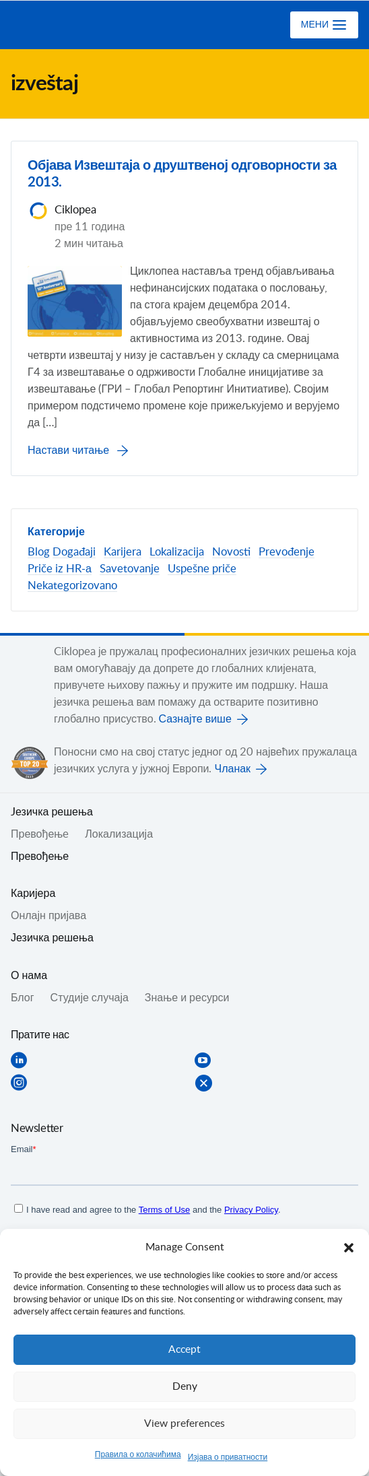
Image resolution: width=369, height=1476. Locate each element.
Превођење (40, 856)
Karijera (122, 552)
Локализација (119, 834)
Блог (22, 998)
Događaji (74, 552)
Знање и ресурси (187, 998)
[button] (349, 1247)
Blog (39, 552)
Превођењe (40, 834)
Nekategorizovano (72, 585)
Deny (184, 1387)
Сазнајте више (195, 719)
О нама (29, 975)
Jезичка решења (52, 812)
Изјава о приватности (228, 1457)
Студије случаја (90, 998)
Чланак (232, 769)
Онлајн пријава (48, 915)
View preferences (184, 1424)
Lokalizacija (176, 552)
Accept (184, 1350)
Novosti (231, 552)
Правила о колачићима (138, 1454)
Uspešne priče (202, 569)
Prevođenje (286, 552)
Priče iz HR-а (60, 569)
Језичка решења (52, 938)
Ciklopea (65, 25)
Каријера (33, 893)
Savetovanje (130, 569)
